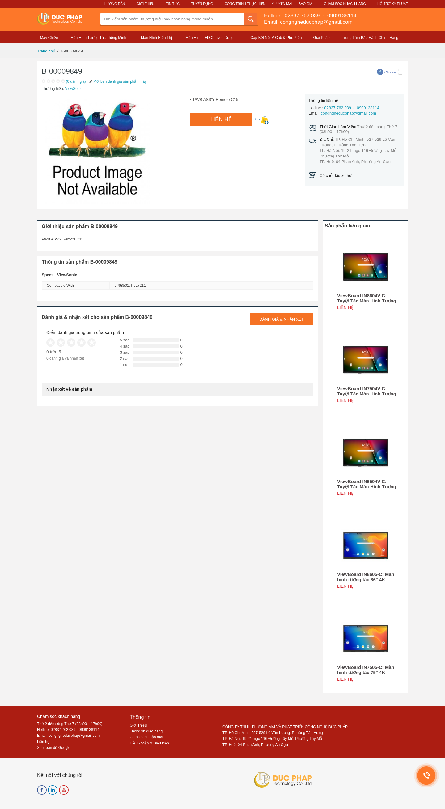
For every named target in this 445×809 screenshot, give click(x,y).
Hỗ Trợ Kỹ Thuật (392, 4)
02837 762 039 (303, 16)
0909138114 (341, 16)
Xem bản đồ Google (53, 747)
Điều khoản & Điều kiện (149, 743)
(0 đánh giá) (76, 81)
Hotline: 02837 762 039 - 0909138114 (68, 730)
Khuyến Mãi (282, 4)
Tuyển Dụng (202, 4)
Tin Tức (173, 4)
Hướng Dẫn (114, 4)
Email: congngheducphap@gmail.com (308, 22)
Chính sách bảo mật (146, 737)
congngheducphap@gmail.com (348, 113)
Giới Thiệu (146, 4)
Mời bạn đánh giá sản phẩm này (117, 81)
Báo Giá (305, 4)
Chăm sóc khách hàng (58, 716)
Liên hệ (43, 742)
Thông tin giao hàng (146, 731)
